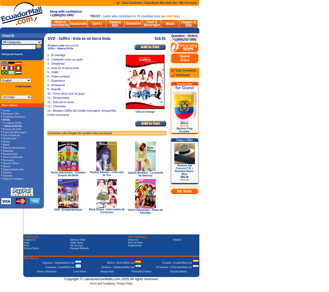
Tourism (6, 175)
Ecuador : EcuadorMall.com (181, 262)
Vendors (177, 239)
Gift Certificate (10, 135)
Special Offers (10, 163)
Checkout (151, 3)
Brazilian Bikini (178, 271)
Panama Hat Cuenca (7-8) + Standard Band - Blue (184, 172)
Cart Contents (132, 3)
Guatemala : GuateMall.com (63, 267)
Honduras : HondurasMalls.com (121, 267)
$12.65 (184, 125)
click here (173, 16)
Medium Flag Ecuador (184, 130)
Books (5, 110)
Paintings (7, 150)
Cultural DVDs (12, 122)
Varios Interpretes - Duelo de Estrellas (145, 211)
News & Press (135, 242)
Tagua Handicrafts (12, 169)
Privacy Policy (31, 248)
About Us (133, 239)
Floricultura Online (141, 271)
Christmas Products (13, 116)
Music (5, 144)
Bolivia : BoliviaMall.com (124, 262)
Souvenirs (7, 160)
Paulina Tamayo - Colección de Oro (107, 173)
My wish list (168, 3)
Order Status (76, 242)
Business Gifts (10, 113)
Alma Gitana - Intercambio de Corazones (106, 211)
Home (5, 141)
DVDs (51, 48)
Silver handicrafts (12, 156)
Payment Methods (79, 248)
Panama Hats (9, 153)
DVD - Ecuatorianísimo (68, 209)
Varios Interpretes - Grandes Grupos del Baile (68, 174)
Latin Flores (79, 271)
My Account (188, 3)
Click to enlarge (145, 110)
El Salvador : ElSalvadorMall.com (177, 267)
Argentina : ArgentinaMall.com (61, 262)
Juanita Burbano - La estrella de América (145, 174)
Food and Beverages (13, 132)
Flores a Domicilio (47, 271)
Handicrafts (8, 138)
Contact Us (30, 239)
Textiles (6, 172)
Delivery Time (77, 239)
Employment (135, 245)
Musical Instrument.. (13, 147)
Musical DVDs (65, 48)
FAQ (26, 245)
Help (26, 242)
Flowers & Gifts (11, 128)
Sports (5, 166)
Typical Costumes (12, 178)
